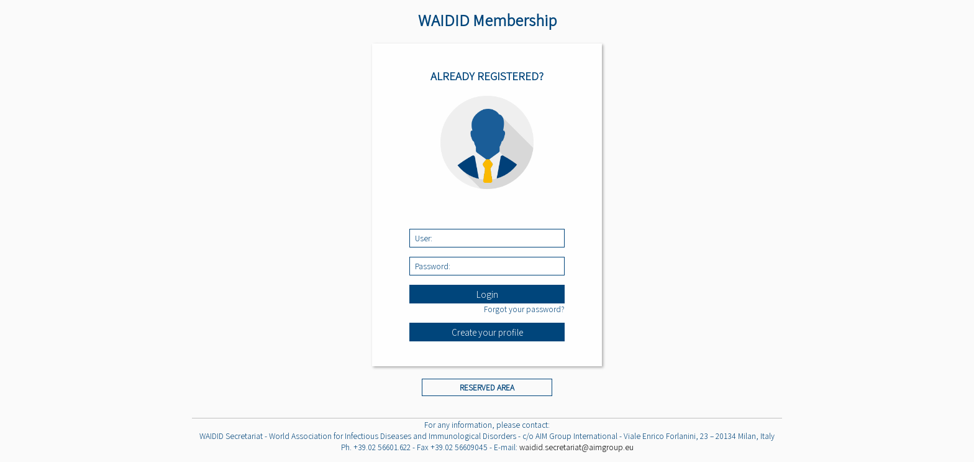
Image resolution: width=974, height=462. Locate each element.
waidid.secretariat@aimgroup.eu (576, 447)
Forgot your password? (524, 309)
